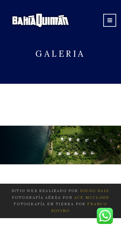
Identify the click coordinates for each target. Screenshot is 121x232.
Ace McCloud (91, 197)
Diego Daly (94, 190)
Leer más (60, 106)
